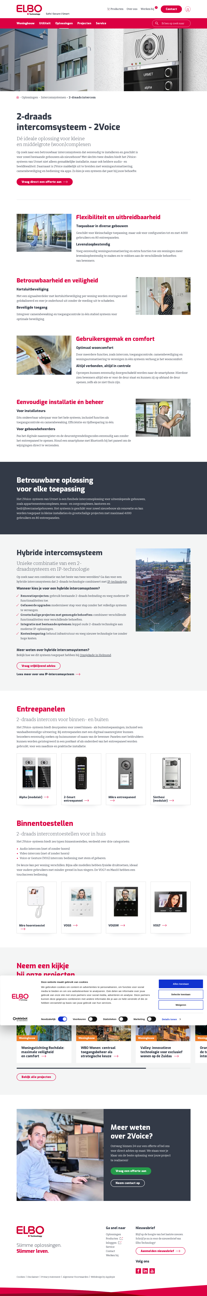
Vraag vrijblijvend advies (38, 667)
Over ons (132, 9)
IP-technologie (117, 582)
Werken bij (147, 9)
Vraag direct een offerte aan (41, 183)
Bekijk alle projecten (36, 1085)
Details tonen (169, 1289)
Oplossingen (64, 24)
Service (101, 24)
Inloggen (111, 1242)
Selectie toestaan (181, 1265)
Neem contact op (128, 1191)
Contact (171, 9)
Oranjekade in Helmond (95, 656)
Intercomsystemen (53, 98)
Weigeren (181, 1275)
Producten (115, 9)
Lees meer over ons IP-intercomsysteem (45, 675)
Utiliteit (45, 24)
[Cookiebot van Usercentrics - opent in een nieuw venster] (20, 1290)
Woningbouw (25, 24)
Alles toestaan (181, 1254)
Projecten (84, 24)
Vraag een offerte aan (131, 1179)
